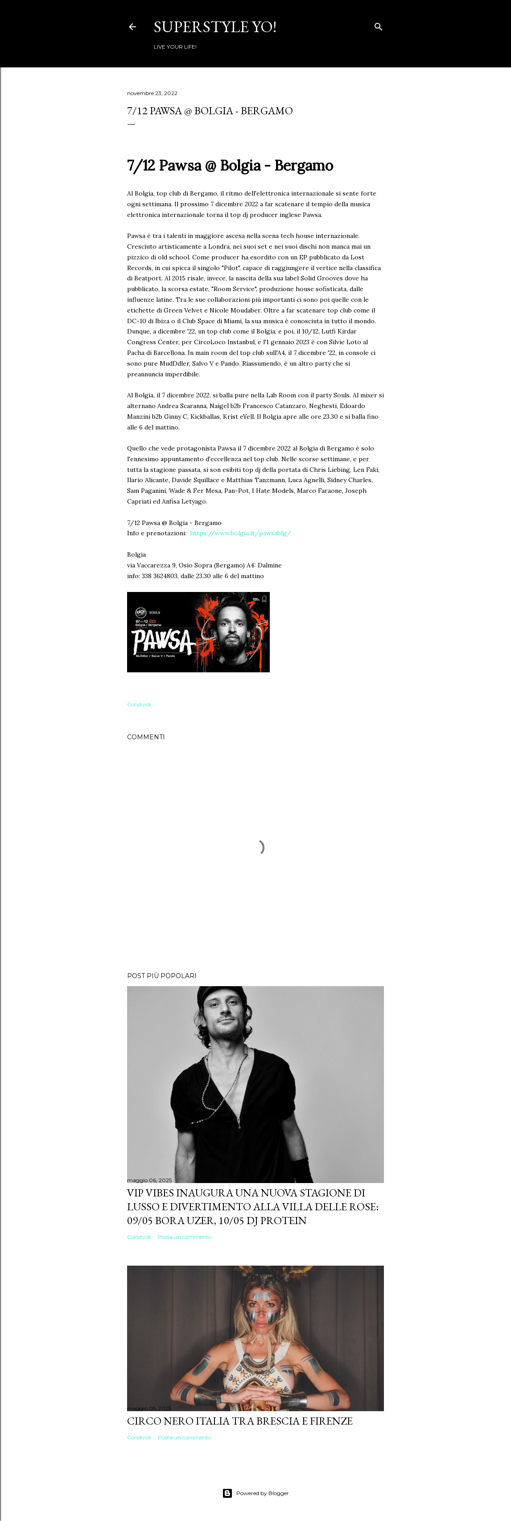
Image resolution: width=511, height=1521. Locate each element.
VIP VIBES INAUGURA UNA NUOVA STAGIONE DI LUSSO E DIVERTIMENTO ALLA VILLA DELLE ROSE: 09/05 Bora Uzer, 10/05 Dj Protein (253, 1206)
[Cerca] (378, 24)
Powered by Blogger (255, 1493)
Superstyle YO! (215, 26)
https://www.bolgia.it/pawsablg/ (240, 533)
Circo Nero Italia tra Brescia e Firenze (240, 1421)
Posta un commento (184, 1236)
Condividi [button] (139, 704)
